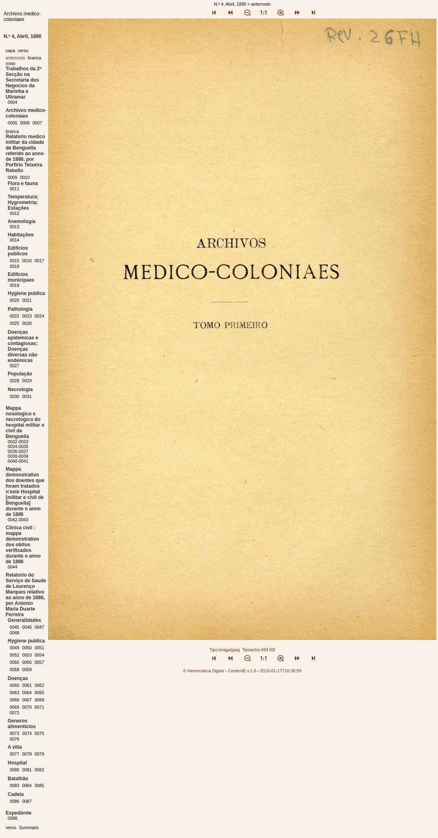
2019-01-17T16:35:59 (281, 670)
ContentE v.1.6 (242, 670)
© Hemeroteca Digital (203, 670)
